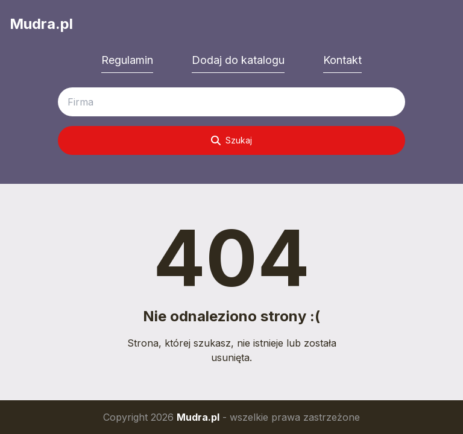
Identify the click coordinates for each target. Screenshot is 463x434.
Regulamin (127, 60)
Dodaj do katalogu (238, 60)
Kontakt (342, 60)
